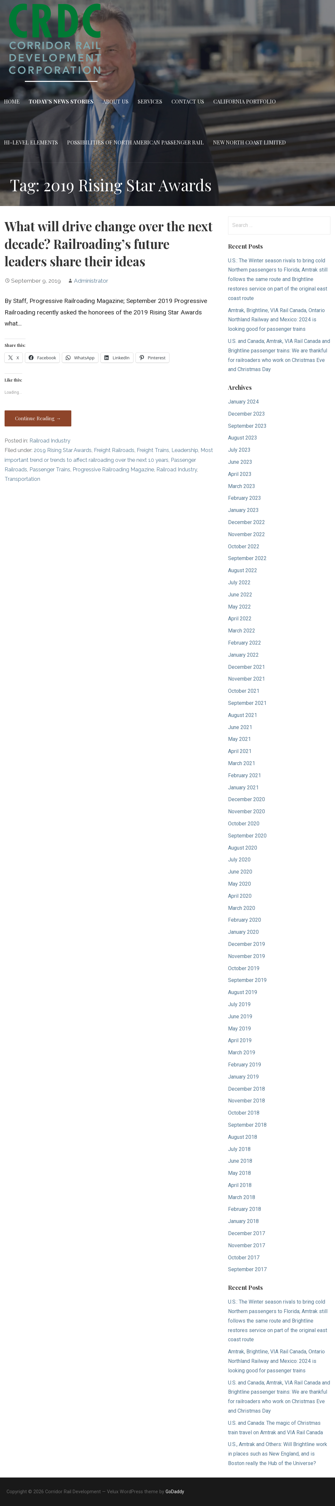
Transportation (22, 479)
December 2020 (246, 799)
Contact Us (187, 101)
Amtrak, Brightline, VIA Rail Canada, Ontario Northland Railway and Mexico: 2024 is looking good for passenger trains (276, 319)
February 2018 (244, 1209)
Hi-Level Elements (31, 142)
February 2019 (244, 1065)
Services (150, 101)
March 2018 (241, 1197)
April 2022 (240, 618)
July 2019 (239, 1004)
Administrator (91, 280)
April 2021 (240, 751)
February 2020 (244, 920)
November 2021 (246, 679)
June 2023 (240, 462)
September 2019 (247, 980)
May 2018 (239, 1173)
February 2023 (244, 498)
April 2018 (240, 1185)
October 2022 (243, 546)
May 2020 (239, 884)
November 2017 (246, 1245)
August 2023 (242, 438)
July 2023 (239, 450)
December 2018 (246, 1089)
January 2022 (243, 655)
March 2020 (241, 908)
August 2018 (242, 1137)
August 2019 (242, 992)
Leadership (184, 450)
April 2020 (240, 896)
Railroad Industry (49, 441)
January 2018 (243, 1221)
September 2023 (247, 426)
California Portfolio (244, 101)
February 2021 (244, 775)
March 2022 (241, 631)
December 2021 (246, 667)
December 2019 (246, 944)
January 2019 (243, 1077)
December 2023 (246, 414)
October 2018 (243, 1113)
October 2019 (243, 968)
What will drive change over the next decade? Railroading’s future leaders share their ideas (109, 243)
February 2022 (244, 643)
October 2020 (243, 823)
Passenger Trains (49, 469)
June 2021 (240, 727)
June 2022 (240, 595)
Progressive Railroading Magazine (113, 469)
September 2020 (247, 836)
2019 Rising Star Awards (63, 450)
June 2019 (240, 1016)
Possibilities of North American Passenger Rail (135, 142)
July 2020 (239, 860)
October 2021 (243, 691)
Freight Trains (153, 450)
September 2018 (247, 1125)
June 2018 (240, 1161)
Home (12, 101)
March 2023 (241, 486)
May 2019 (239, 1029)
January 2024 (243, 402)
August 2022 (242, 570)
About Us (116, 101)
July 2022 (239, 582)
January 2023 (243, 510)
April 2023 (240, 474)
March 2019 (241, 1052)
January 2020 (243, 932)
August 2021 (242, 715)
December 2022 (246, 522)
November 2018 (246, 1101)
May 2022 (239, 607)
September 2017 (247, 1269)
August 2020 (242, 848)
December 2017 (246, 1233)
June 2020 (240, 872)
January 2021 (243, 787)
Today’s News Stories (61, 101)
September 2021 (247, 703)
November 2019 (246, 956)
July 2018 (239, 1149)
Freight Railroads (114, 450)
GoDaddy (175, 1491)
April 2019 (240, 1040)
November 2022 (246, 534)
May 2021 (239, 739)
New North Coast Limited (249, 142)
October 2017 (243, 1257)
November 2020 (246, 811)
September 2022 (247, 558)
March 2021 (241, 763)
